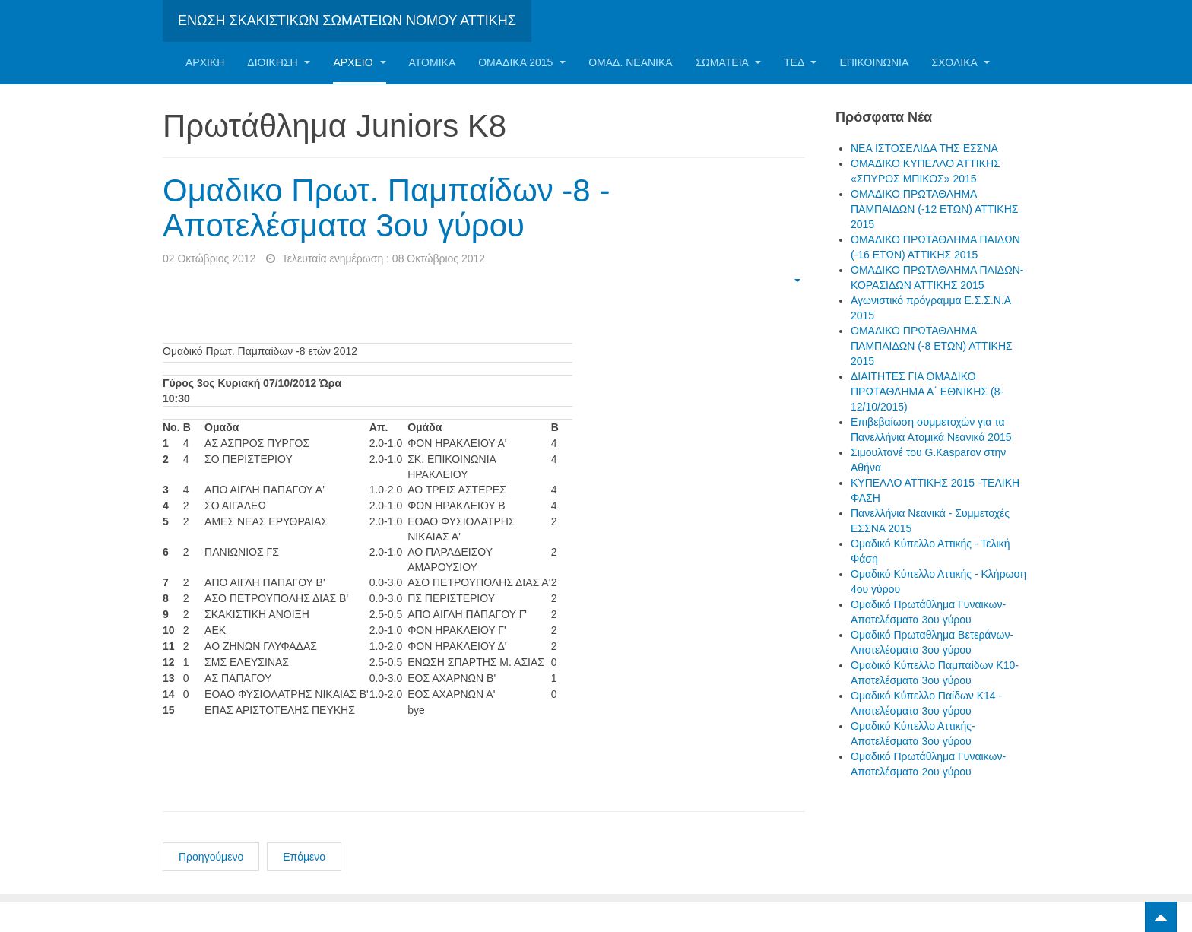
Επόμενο (304, 857)
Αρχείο (359, 62)
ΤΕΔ (800, 62)
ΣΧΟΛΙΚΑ (960, 62)
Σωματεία (728, 62)
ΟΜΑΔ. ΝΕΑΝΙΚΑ (630, 62)
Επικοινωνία (873, 62)
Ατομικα (432, 62)
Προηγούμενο (211, 857)
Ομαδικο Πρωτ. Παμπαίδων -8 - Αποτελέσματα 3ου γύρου (386, 208)
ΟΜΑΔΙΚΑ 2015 (522, 62)
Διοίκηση (278, 62)
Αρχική (204, 62)
